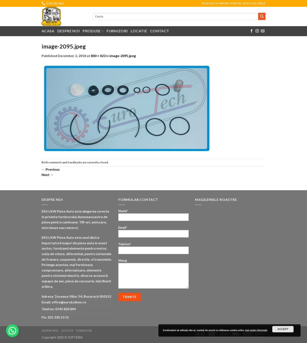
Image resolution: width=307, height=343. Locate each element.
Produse (93, 31)
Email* (153, 233)
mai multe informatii (256, 330)
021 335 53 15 (58, 317)
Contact (159, 31)
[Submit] (261, 16)
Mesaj (153, 275)
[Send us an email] (262, 31)
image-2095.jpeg (123, 56)
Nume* (153, 216)
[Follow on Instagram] (257, 31)
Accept (282, 329)
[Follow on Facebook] (251, 31)
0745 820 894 (65, 309)
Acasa (48, 31)
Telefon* (153, 249)
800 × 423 (98, 56)
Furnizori (117, 31)
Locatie (139, 31)
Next (48, 175)
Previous (51, 169)
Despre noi (68, 31)
